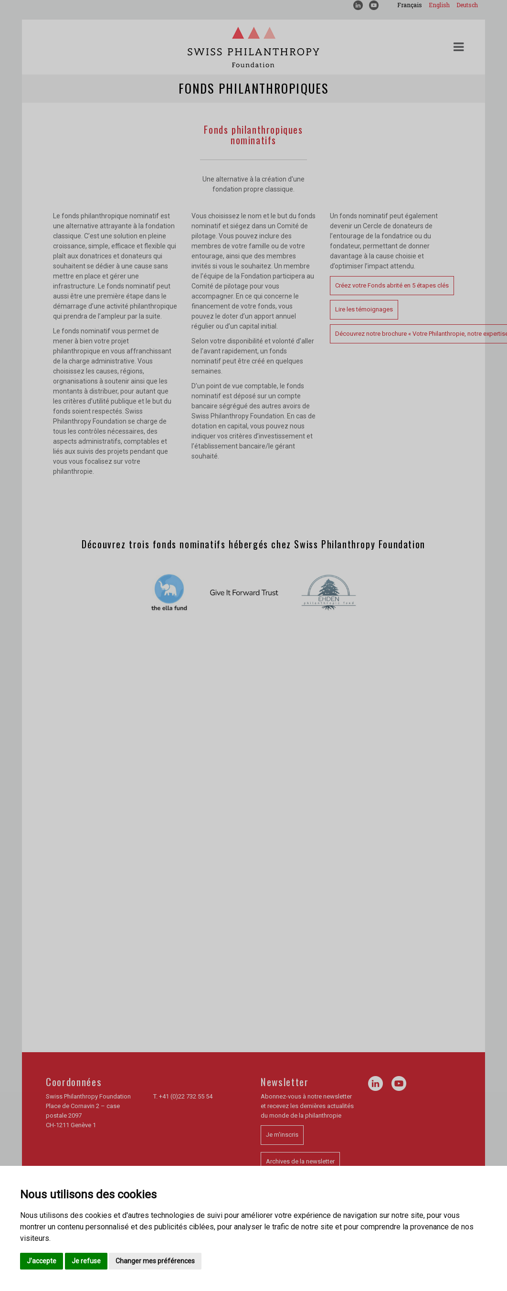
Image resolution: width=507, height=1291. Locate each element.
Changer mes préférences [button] (155, 1261)
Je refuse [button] (86, 1261)
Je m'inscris (282, 1134)
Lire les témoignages (364, 309)
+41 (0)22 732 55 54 (185, 1096)
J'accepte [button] (41, 1261)
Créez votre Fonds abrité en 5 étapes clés (392, 285)
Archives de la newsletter (300, 1161)
